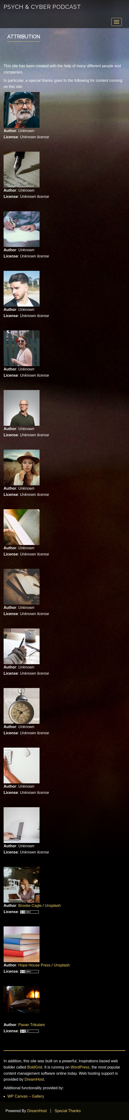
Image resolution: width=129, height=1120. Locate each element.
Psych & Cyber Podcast (42, 6)
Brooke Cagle (29, 906)
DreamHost (34, 1079)
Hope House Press (34, 965)
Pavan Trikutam (31, 1025)
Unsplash (53, 906)
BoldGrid (34, 1067)
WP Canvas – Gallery (25, 1096)
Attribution (23, 37)
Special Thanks (68, 1111)
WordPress (79, 1067)
